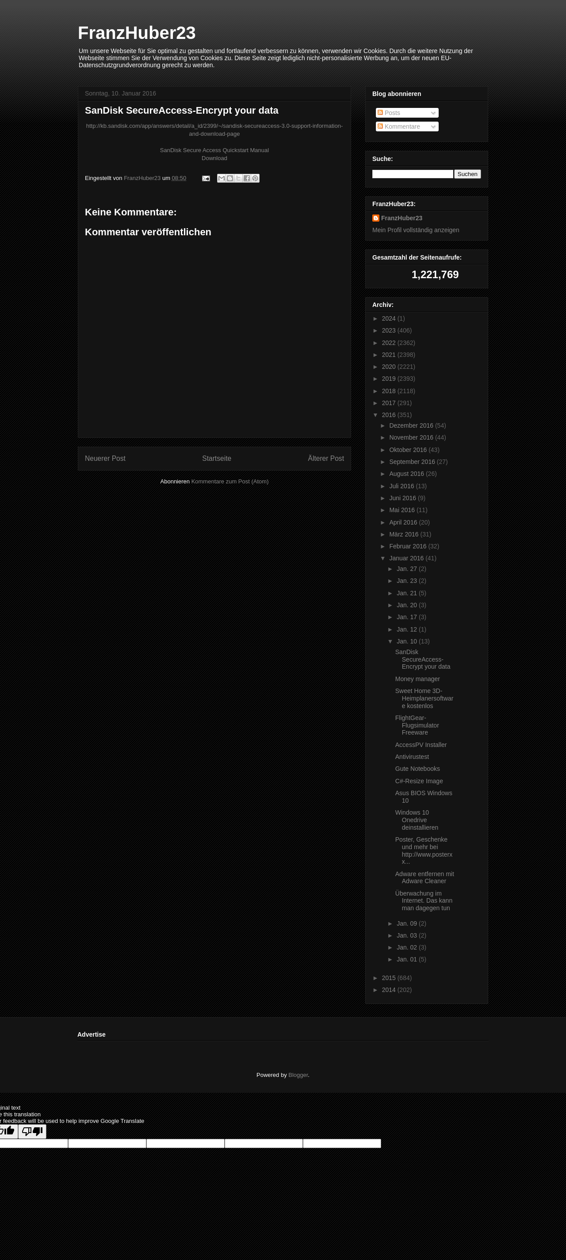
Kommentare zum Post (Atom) (230, 481)
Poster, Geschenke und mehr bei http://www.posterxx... (423, 850)
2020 (390, 366)
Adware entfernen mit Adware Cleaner (424, 877)
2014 (390, 989)
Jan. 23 (408, 580)
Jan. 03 (408, 935)
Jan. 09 (408, 923)
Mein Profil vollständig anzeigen (415, 230)
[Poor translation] (32, 1131)
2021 (390, 354)
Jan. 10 (408, 641)
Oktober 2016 (408, 449)
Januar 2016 (407, 558)
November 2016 (412, 437)
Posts (389, 112)
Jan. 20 (408, 605)
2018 (390, 390)
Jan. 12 (408, 629)
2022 (390, 342)
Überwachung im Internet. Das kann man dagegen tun (423, 901)
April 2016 (404, 522)
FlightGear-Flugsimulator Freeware (417, 725)
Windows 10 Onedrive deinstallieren (417, 820)
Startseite (216, 458)
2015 (390, 977)
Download (214, 158)
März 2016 (404, 534)
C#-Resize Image (419, 781)
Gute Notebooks (417, 768)
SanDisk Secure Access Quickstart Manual (214, 150)
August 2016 (407, 473)
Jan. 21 (408, 593)
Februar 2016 (408, 546)
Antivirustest (412, 756)
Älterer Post (326, 458)
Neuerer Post (105, 458)
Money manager (417, 678)
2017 (390, 402)
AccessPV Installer (421, 744)
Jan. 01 (408, 959)
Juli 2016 (402, 486)
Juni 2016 (403, 498)
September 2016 (412, 461)
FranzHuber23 (137, 32)
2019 (390, 378)
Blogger (298, 1075)
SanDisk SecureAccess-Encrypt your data (423, 659)
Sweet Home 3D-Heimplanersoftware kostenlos (424, 698)
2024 (390, 318)
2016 (390, 414)
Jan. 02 (408, 947)
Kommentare (399, 126)
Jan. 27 (408, 568)
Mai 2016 (402, 509)
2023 (390, 330)
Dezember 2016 (412, 425)
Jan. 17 (408, 616)
